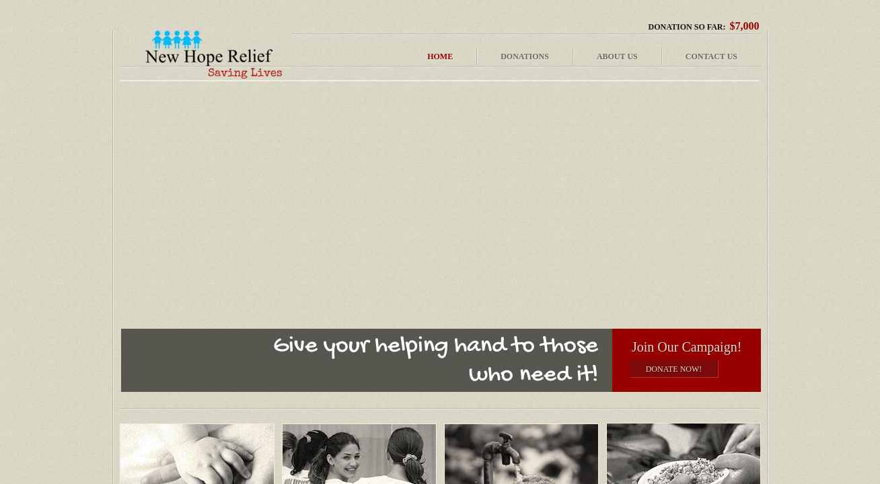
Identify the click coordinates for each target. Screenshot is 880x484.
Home (440, 56)
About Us (617, 56)
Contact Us (711, 56)
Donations (525, 56)
